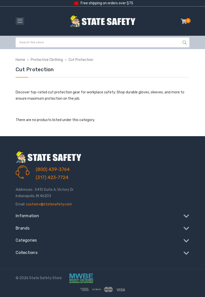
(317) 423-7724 (52, 177)
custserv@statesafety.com (49, 204)
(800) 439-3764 (53, 169)
